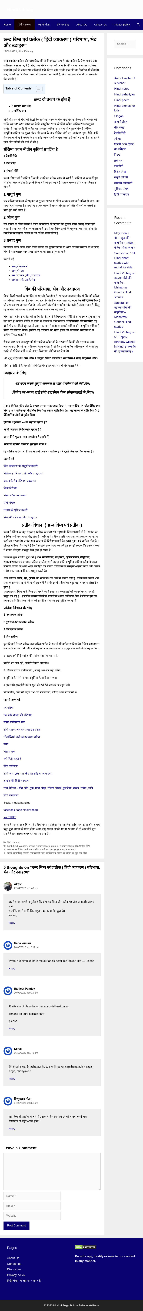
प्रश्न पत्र (118, 160)
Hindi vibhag (20, 9)
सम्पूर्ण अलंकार (19, 266)
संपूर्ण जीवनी (121, 177)
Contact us (100, 24)
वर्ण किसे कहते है (12, 758)
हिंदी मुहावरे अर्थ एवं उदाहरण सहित (22, 729)
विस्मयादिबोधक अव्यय (15, 495)
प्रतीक (82, 846)
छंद (76, 846)
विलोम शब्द (9, 751)
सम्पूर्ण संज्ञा (18, 270)
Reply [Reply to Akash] (12, 922)
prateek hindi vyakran (62, 846)
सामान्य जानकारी (123, 183)
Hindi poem (121, 100)
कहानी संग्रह (44, 24)
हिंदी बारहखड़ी (11, 795)
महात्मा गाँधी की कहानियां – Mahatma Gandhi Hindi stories (122, 287)
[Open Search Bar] (138, 24)
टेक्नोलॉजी (119, 133)
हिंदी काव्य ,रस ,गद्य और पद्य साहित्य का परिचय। (28, 773)
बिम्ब (88, 846)
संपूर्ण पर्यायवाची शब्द (14, 722)
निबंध (117, 155)
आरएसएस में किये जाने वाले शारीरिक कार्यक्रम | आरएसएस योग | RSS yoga (42, 849)
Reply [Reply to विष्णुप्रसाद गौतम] (12, 1128)
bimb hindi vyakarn (17, 846)
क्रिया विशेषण (10, 488)
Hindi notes (121, 88)
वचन (6, 744)
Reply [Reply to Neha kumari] (12, 968)
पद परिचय (9, 707)
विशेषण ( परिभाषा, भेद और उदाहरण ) (24, 473)
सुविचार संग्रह (63, 24)
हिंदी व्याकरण (24, 24)
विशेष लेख (120, 171)
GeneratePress (90, 1305)
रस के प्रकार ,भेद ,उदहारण (26, 275)
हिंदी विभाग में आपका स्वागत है (24, 1280)
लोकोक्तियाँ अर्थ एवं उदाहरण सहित (22, 736)
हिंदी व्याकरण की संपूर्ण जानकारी (21, 466)
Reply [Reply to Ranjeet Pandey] (12, 1028)
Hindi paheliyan (124, 94)
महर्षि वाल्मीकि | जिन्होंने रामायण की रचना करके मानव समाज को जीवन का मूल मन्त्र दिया (47, 853)
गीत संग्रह (119, 127)
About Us (81, 24)
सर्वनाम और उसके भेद (23, 279)
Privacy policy (122, 24)
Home (7, 24)
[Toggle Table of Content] (37, 89)
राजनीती (118, 166)
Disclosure (14, 1269)
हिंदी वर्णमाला (11, 766)
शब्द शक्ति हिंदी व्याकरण (16, 780)
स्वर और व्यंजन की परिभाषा (18, 715)
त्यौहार (117, 138)
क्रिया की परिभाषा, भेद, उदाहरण (20, 517)
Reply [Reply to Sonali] (12, 1078)
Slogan (119, 116)
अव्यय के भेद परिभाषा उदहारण (20, 480)
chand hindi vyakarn (39, 846)
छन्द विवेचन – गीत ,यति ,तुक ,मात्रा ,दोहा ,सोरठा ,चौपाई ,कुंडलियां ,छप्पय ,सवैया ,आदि (48, 788)
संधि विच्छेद (10, 502)
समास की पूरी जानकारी (16, 510)
